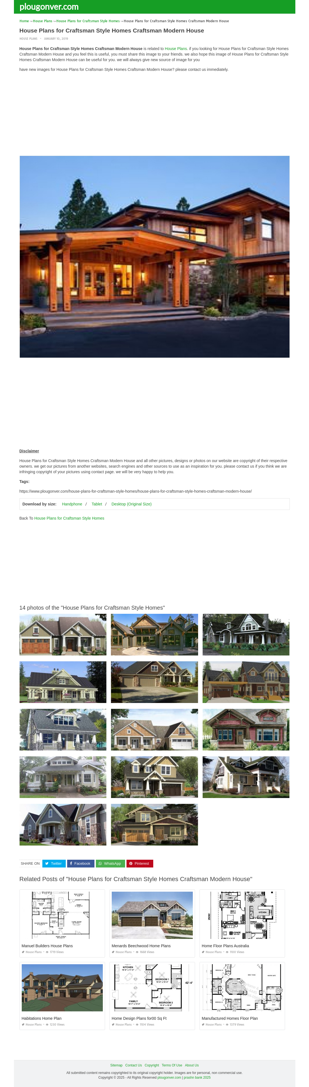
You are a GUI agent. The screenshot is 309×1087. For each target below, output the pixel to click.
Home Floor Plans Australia (225, 946)
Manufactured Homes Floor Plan (230, 1018)
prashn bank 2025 (197, 1077)
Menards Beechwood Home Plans (141, 946)
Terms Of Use (172, 1065)
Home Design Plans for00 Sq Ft (139, 1018)
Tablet (97, 504)
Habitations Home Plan (42, 1018)
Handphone (72, 504)
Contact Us (133, 1065)
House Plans (28, 39)
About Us (192, 1065)
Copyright (152, 1065)
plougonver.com (49, 6)
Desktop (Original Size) (131, 504)
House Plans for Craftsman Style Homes (69, 518)
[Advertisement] (155, 115)
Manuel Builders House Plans (47, 946)
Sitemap (116, 1065)
